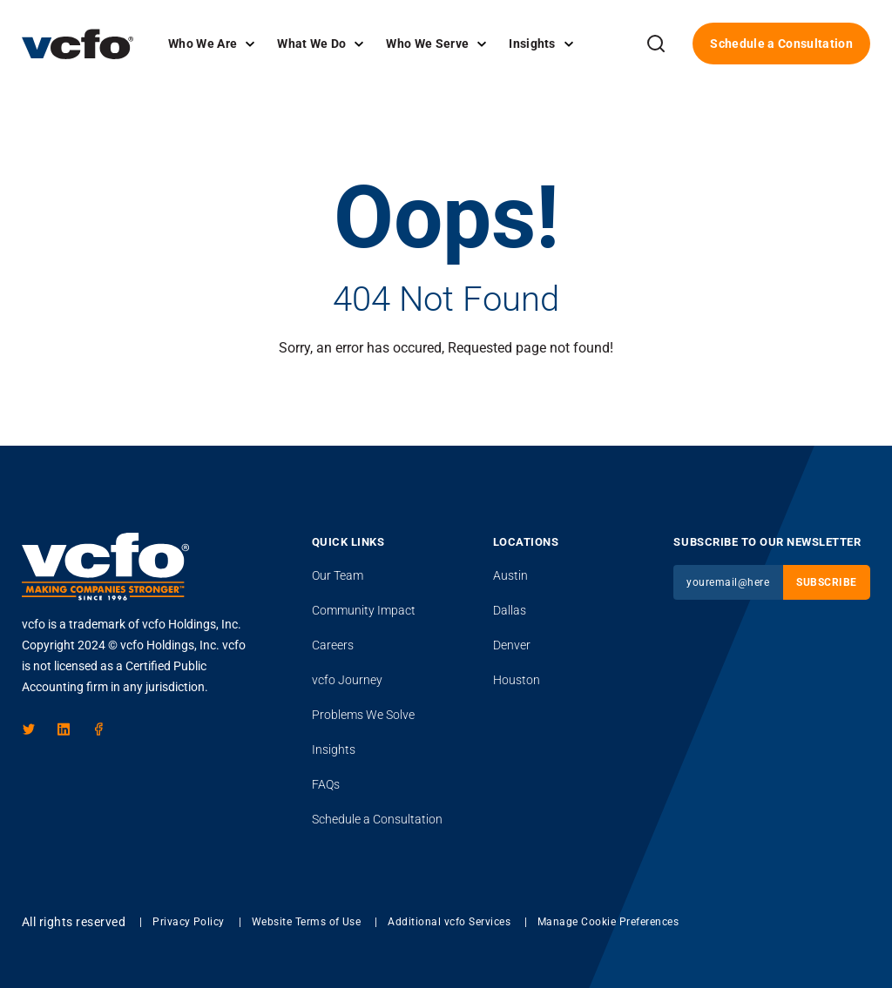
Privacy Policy (188, 922)
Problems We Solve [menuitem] (363, 715)
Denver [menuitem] (511, 645)
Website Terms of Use (307, 922)
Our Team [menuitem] (337, 575)
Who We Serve (427, 43)
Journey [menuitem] (347, 680)
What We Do (311, 43)
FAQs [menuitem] (326, 784)
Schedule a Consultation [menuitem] (377, 819)
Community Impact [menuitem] (364, 610)
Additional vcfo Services (449, 922)
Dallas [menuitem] (509, 610)
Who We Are (202, 43)
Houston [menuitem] (516, 680)
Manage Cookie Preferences (608, 922)
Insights (532, 43)
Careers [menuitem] (333, 645)
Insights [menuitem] (333, 749)
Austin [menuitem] (510, 575)
